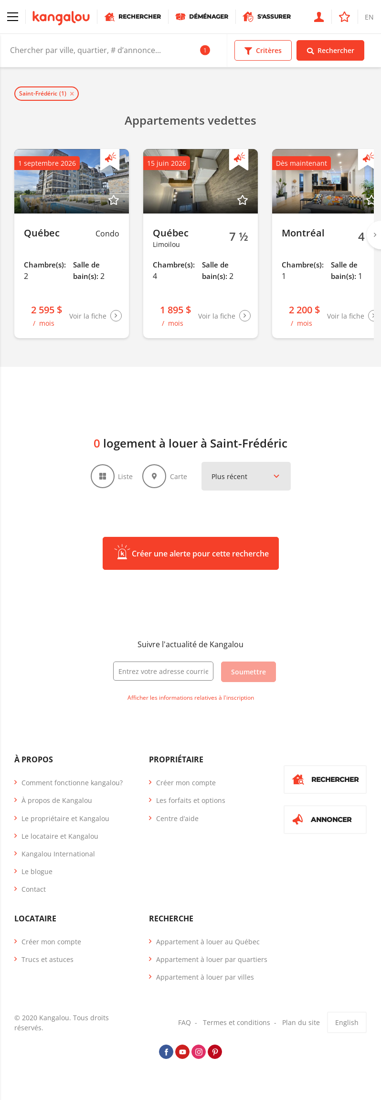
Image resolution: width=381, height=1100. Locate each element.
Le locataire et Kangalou (59, 836)
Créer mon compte (186, 782)
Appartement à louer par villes (205, 977)
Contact (33, 889)
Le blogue (37, 871)
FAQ (184, 1022)
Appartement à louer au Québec (208, 941)
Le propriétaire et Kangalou (65, 818)
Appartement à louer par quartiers (211, 959)
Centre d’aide (177, 818)
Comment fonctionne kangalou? (72, 782)
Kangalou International (58, 853)
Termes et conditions (236, 1022)
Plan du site (301, 1022)
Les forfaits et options (190, 800)
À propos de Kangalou (56, 800)
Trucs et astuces (47, 959)
